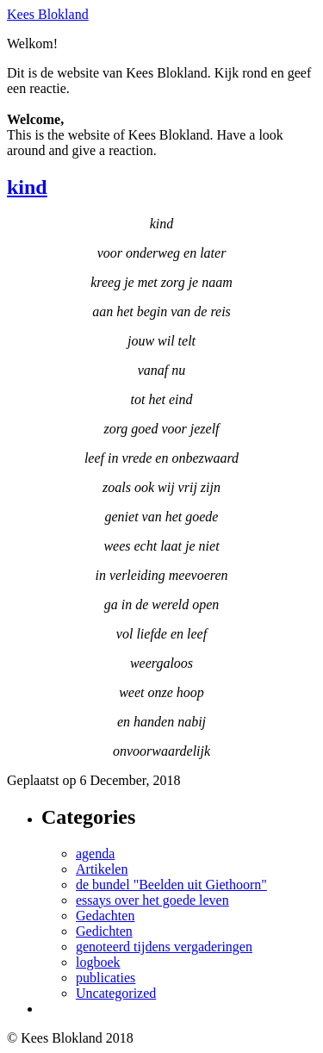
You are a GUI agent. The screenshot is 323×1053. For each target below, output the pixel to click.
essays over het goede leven (152, 900)
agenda (95, 853)
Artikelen (101, 869)
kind (27, 187)
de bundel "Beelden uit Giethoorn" (171, 884)
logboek (98, 962)
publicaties (105, 977)
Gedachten (105, 915)
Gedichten (104, 931)
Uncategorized (116, 993)
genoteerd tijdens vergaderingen (164, 946)
